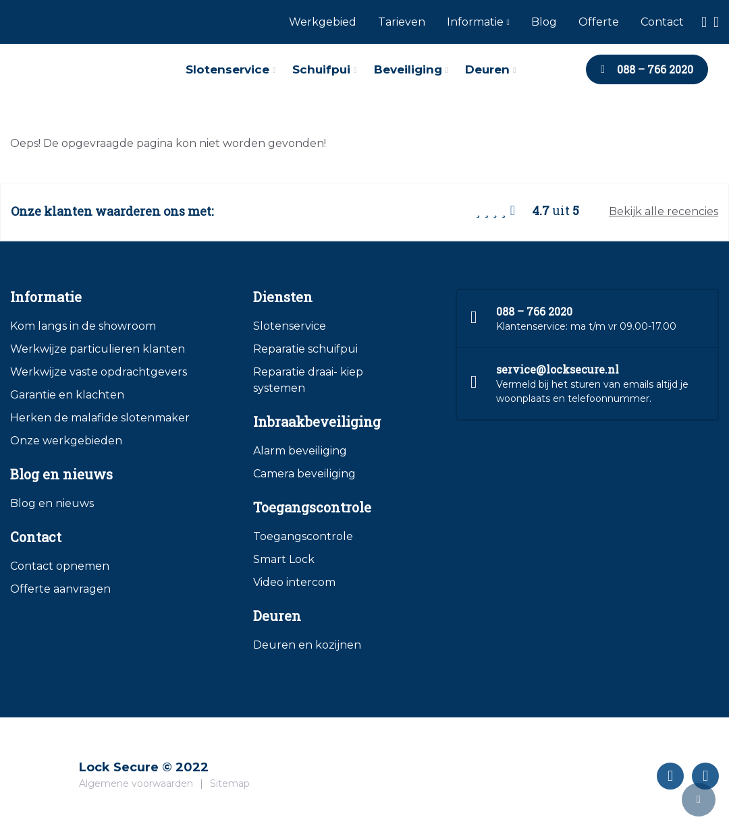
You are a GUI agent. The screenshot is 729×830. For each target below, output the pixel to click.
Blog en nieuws (52, 503)
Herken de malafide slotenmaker (100, 417)
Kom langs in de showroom (83, 326)
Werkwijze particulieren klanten (97, 349)
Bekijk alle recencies (663, 211)
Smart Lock (284, 559)
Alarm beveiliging (300, 450)
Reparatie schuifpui (305, 349)
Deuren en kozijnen (307, 645)
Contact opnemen (59, 566)
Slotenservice (289, 326)
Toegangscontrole (303, 536)
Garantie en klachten (67, 394)
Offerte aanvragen (60, 589)
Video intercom (294, 582)
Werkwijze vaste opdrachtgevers (98, 371)
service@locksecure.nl (557, 369)
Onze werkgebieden (66, 440)
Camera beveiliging (304, 473)
